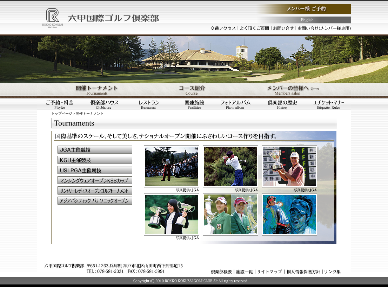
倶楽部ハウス (104, 104)
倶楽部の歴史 (284, 104)
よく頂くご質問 (254, 28)
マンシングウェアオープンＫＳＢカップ (95, 180)
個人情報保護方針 (303, 271)
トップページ (61, 113)
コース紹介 (194, 90)
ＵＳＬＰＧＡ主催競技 (95, 170)
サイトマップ (269, 271)
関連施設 (194, 104)
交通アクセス (223, 28)
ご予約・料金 (59, 104)
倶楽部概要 (221, 271)
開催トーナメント (89, 90)
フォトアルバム (239, 104)
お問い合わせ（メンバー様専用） (324, 28)
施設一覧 (244, 271)
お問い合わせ (283, 28)
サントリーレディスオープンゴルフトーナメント (95, 190)
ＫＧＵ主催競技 (95, 160)
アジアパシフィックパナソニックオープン (95, 201)
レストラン (149, 104)
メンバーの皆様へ (298, 90)
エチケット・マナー (329, 104)
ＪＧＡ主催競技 (95, 150)
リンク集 (333, 271)
